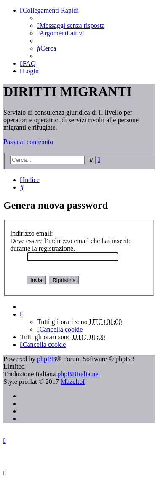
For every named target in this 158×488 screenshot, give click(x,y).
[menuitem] (70, 25)
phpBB (46, 358)
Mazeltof (73, 381)
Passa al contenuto (28, 141)
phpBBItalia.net (78, 374)
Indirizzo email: (31, 233)
